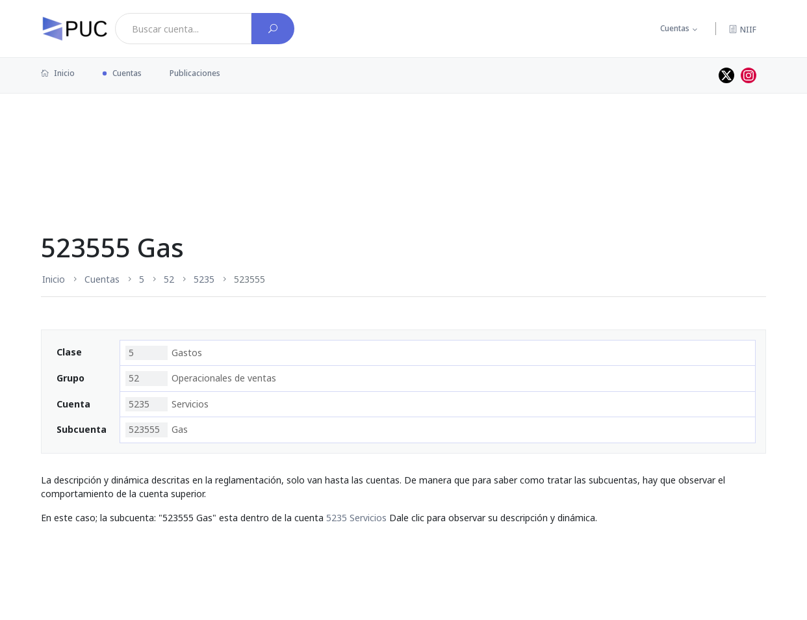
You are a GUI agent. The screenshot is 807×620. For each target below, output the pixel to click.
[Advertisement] (403, 136)
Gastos (163, 353)
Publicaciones (195, 73)
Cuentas (674, 28)
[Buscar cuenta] (272, 28)
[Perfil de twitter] (726, 75)
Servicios (167, 404)
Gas (156, 429)
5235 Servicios (356, 517)
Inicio (58, 73)
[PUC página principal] (75, 28)
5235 (204, 279)
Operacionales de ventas (200, 378)
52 (169, 279)
